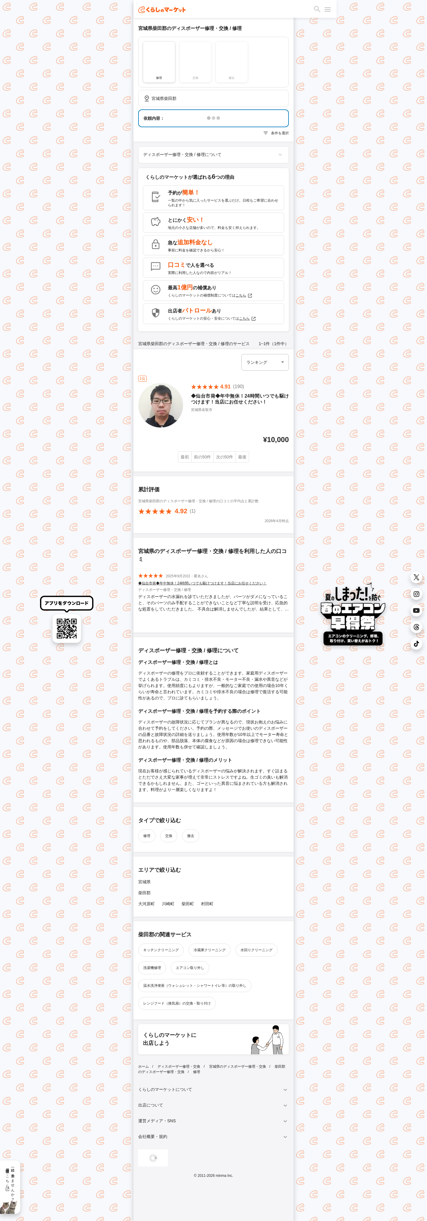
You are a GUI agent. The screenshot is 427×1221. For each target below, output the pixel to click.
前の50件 (202, 457)
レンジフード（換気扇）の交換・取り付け (177, 1003)
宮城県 (144, 881)
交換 (168, 836)
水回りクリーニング (256, 950)
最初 (185, 457)
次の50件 (224, 457)
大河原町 (146, 903)
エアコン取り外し (190, 968)
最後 (242, 457)
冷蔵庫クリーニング (210, 950)
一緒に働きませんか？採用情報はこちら (10, 1182)
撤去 (190, 836)
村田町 (207, 903)
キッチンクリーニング (161, 950)
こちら (244, 295)
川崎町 (168, 903)
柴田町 (187, 903)
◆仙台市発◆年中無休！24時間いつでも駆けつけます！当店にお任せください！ (202, 583)
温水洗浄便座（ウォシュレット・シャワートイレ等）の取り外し (194, 986)
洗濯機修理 (152, 968)
